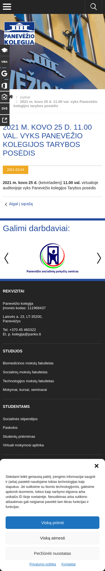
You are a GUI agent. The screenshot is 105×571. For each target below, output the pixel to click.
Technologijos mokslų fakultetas (28, 381)
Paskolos (10, 427)
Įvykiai (25, 97)
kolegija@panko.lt (26, 334)
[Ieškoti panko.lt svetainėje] (93, 7)
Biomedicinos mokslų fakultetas (28, 363)
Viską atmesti (52, 538)
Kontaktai (69, 564)
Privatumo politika (42, 564)
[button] (96, 466)
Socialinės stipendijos (20, 419)
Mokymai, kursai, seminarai (25, 390)
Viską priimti (52, 522)
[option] (52, 258)
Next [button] (98, 258)
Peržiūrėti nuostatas (52, 553)
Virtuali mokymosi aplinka (23, 445)
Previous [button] (7, 258)
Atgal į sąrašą (21, 204)
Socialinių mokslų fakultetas (25, 372)
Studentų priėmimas (19, 436)
